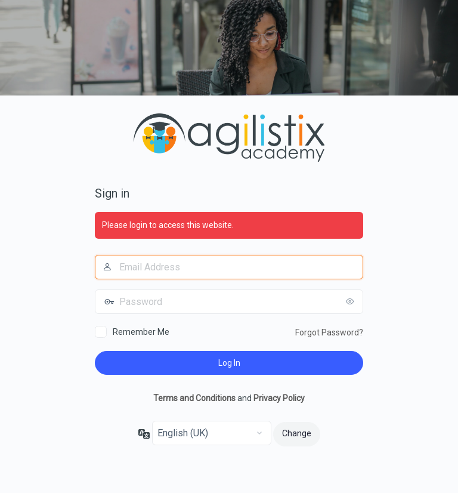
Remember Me (141, 332)
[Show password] (351, 301)
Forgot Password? (329, 332)
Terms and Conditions (194, 398)
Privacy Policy (279, 398)
